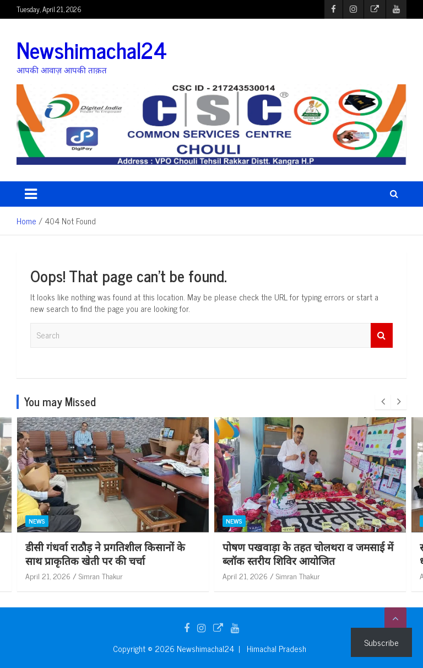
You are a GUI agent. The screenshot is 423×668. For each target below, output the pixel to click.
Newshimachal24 (92, 49)
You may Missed (60, 401)
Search (382, 335)
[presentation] (383, 402)
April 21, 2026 (47, 575)
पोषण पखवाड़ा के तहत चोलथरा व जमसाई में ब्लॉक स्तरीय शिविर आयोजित (308, 553)
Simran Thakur (101, 575)
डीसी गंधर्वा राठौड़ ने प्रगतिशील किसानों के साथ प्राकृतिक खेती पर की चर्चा (105, 553)
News (37, 520)
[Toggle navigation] (31, 194)
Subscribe (381, 642)
